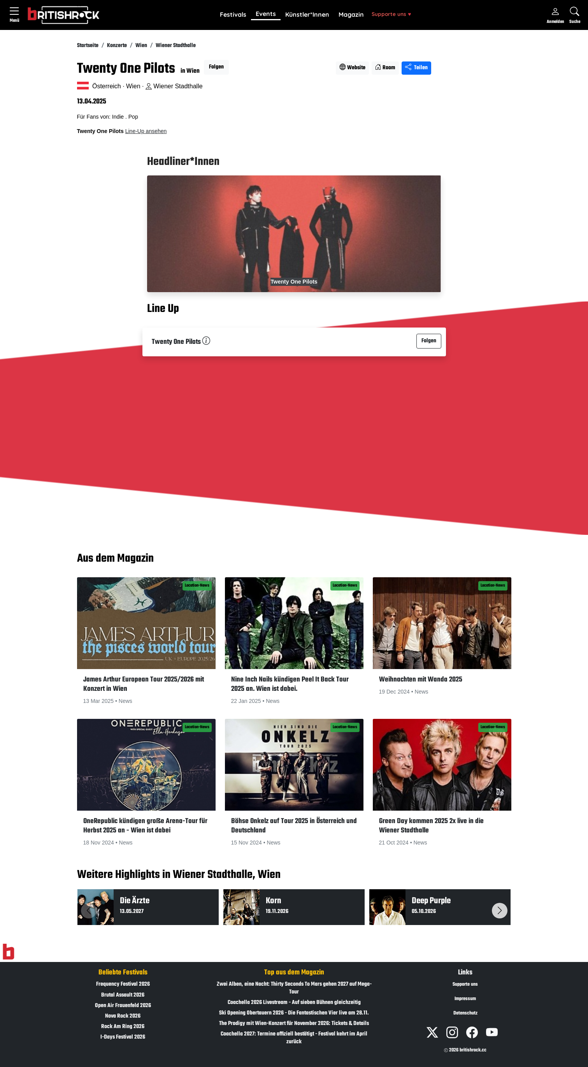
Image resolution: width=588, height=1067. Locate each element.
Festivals (233, 14)
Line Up (163, 308)
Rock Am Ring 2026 (122, 1026)
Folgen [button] (216, 67)
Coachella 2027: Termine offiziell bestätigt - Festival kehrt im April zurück (294, 1038)
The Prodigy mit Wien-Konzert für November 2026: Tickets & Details (294, 1023)
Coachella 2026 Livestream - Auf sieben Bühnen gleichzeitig (294, 1002)
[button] (233, 15)
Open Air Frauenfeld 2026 (123, 1005)
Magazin (351, 14)
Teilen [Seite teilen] (416, 67)
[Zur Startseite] (8, 952)
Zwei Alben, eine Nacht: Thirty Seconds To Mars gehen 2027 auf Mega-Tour (294, 988)
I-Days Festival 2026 (122, 1037)
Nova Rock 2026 (122, 1016)
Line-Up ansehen (146, 131)
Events (266, 14)
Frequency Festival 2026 (123, 984)
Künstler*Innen (307, 14)
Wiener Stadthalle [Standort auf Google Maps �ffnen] (174, 86)
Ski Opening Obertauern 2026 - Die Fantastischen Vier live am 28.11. (294, 1013)
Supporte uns (391, 14)
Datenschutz (465, 1013)
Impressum (465, 999)
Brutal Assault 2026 (122, 995)
